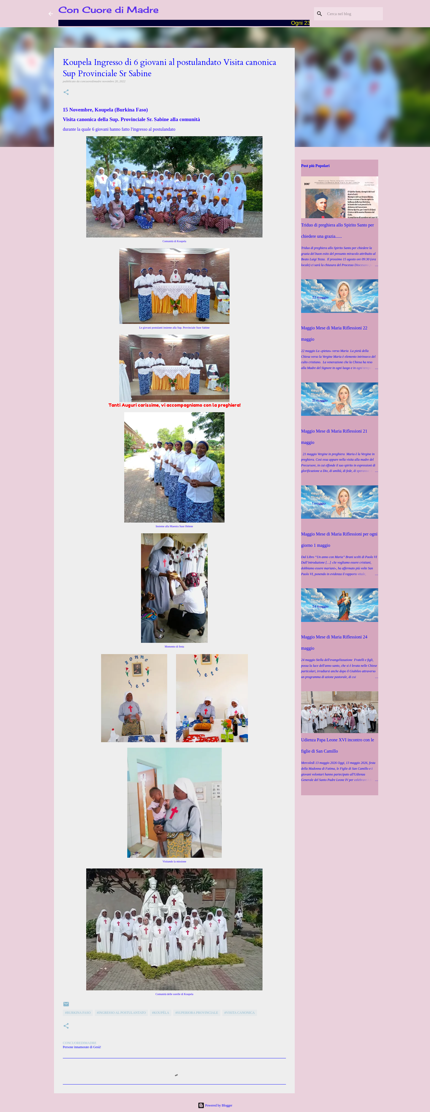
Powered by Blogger (215, 1105)
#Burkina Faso (78, 1013)
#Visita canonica (240, 1013)
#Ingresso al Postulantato (121, 1013)
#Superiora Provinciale (196, 1013)
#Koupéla (160, 1013)
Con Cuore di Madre (108, 9)
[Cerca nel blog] (354, 13)
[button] (66, 92)
